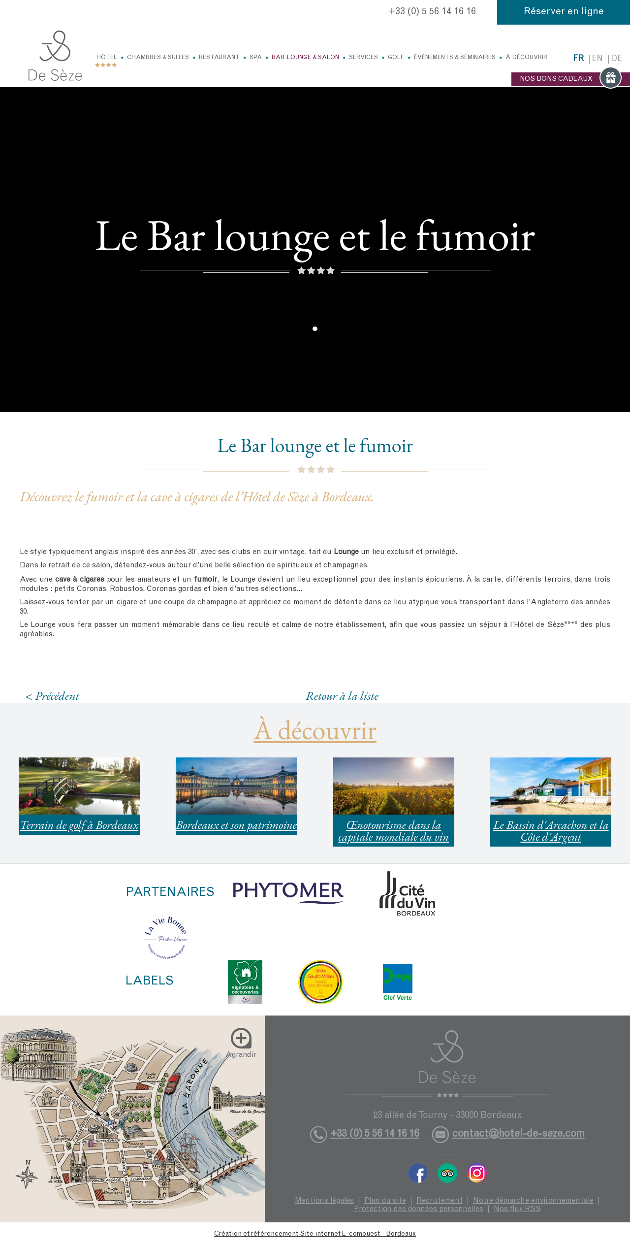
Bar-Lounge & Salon (305, 58)
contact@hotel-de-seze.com (518, 1134)
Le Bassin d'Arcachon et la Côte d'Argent (551, 830)
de (616, 59)
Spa (256, 58)
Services (363, 58)
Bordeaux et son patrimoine (236, 824)
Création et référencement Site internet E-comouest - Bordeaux (315, 1234)
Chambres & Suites (158, 58)
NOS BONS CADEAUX (571, 79)
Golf (396, 58)
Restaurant (219, 58)
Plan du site (385, 1201)
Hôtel (106, 58)
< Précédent (52, 695)
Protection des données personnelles (418, 1209)
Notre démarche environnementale (533, 1201)
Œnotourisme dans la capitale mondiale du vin (393, 830)
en (597, 59)
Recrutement (439, 1201)
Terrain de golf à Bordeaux (79, 824)
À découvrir (526, 58)
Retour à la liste (342, 695)
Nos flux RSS (517, 1209)
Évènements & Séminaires (455, 58)
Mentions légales (324, 1201)
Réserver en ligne (564, 12)
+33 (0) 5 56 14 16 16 (432, 12)
